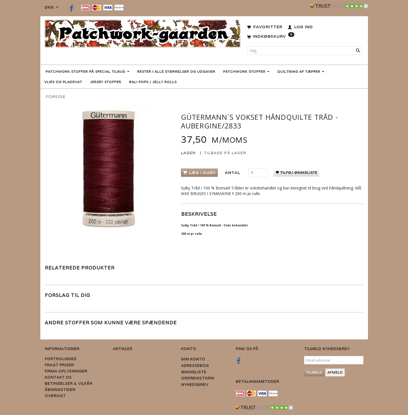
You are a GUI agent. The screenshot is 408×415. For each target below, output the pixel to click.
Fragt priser (59, 365)
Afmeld (335, 372)
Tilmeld (314, 372)
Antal (233, 172)
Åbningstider (60, 389)
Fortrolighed (61, 359)
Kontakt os (58, 377)
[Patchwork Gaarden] (143, 32)
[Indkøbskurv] (270, 36)
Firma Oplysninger (66, 371)
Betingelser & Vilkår (68, 383)
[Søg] (358, 50)
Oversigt (55, 395)
